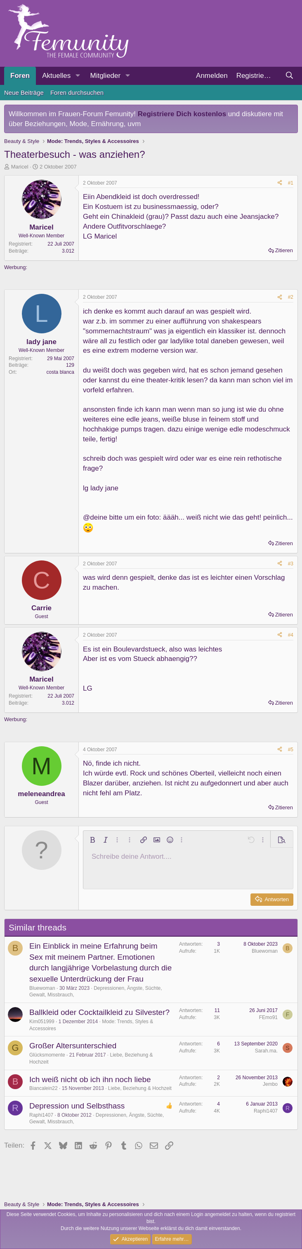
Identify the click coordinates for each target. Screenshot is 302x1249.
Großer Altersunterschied (72, 1045)
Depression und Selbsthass (77, 1105)
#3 (290, 564)
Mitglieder (105, 76)
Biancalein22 (43, 1088)
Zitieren (284, 250)
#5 (290, 749)
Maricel (19, 167)
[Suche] (289, 76)
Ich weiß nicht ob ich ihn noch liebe (90, 1079)
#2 (290, 297)
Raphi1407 (41, 1115)
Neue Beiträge (24, 92)
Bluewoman (42, 988)
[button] (77, 76)
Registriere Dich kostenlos (182, 114)
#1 (290, 183)
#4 (290, 635)
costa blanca (60, 372)
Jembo (270, 1084)
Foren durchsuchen (77, 92)
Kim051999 (41, 1021)
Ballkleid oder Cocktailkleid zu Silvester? (99, 1012)
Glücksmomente (47, 1055)
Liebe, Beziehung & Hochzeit (140, 1088)
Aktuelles (56, 76)
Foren (20, 76)
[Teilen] (279, 183)
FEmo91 (268, 1017)
